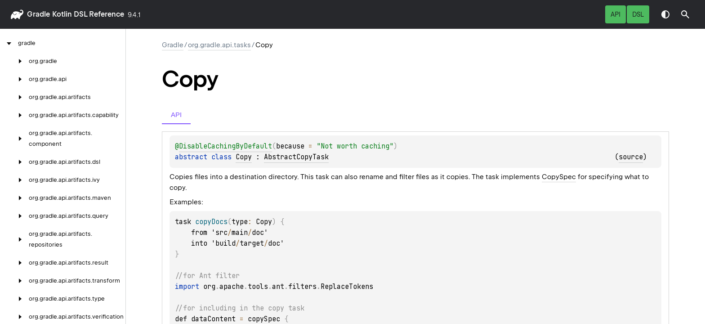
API (615, 14)
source (631, 157)
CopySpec (559, 177)
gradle (38, 14)
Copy (244, 157)
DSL (638, 14)
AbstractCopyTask (296, 157)
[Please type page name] (685, 14)
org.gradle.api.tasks (219, 45)
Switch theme (665, 14)
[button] (685, 14)
